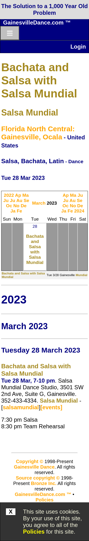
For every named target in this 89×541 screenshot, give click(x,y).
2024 (79, 210)
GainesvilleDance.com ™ (37, 22)
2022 (9, 195)
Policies (34, 531)
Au (19, 200)
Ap (18, 195)
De (24, 205)
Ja (12, 210)
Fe (19, 210)
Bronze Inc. (43, 483)
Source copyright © (38, 477)
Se (26, 200)
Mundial (81, 275)
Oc (9, 205)
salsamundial (21, 407)
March (39, 203)
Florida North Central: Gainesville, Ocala (38, 133)
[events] (51, 407)
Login (78, 46)
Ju (6, 200)
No (16, 205)
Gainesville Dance (34, 467)
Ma (25, 195)
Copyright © (29, 461)
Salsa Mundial (29, 112)
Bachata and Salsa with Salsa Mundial (39, 80)
